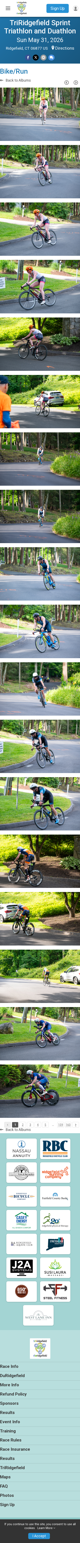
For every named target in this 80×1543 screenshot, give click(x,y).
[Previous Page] (66, 82)
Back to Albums (15, 80)
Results (7, 1412)
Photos (7, 1495)
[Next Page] (75, 82)
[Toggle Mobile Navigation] (8, 8)
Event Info (10, 1421)
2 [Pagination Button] (23, 1124)
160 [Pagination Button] (68, 1124)
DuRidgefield (12, 1375)
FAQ (4, 1486)
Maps (5, 1476)
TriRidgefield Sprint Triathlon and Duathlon (40, 26)
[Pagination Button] (75, 1125)
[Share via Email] (43, 58)
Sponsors (9, 1403)
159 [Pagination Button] (60, 1124)
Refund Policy (13, 1394)
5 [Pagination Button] (45, 1124)
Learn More (45, 1528)
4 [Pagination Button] (38, 1124)
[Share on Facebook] (28, 58)
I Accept (39, 1536)
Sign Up (58, 8)
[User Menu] (75, 8)
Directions (64, 48)
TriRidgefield (12, 1467)
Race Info (9, 1366)
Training (8, 1431)
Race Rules (10, 1440)
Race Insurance (15, 1449)
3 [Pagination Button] (30, 1124)
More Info (9, 1384)
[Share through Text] (51, 58)
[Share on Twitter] (36, 58)
